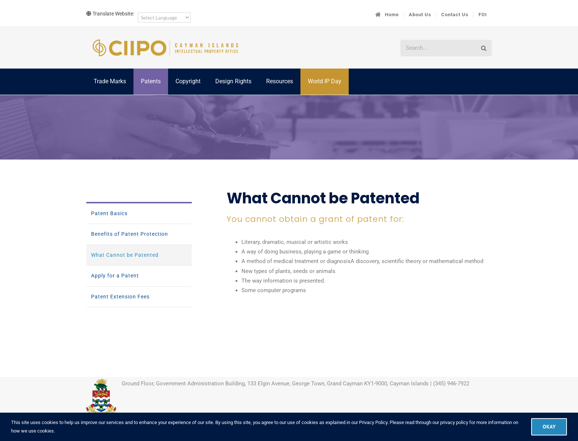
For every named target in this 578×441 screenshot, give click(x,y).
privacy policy (454, 422)
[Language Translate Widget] (164, 17)
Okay (549, 426)
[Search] (483, 48)
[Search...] (437, 48)
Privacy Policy (373, 422)
